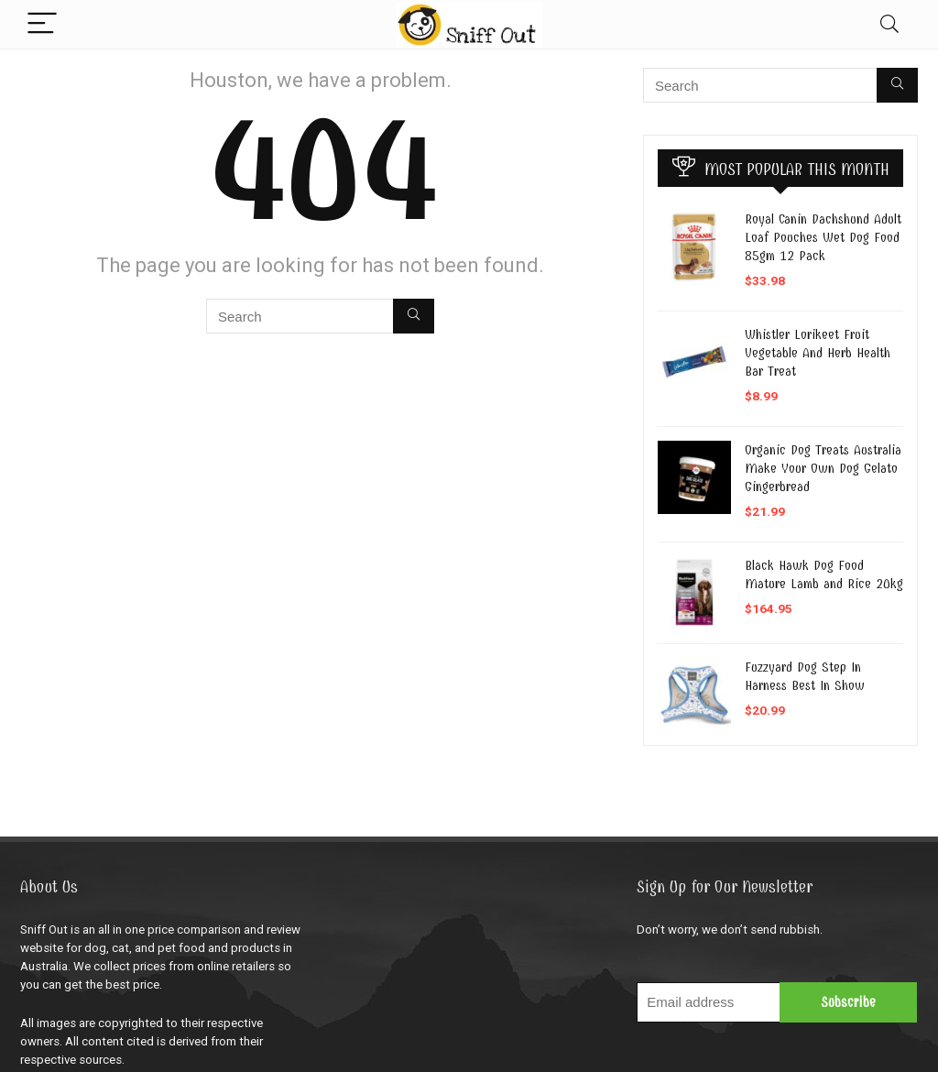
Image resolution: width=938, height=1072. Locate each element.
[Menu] (42, 24)
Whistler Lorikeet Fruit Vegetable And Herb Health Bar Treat (817, 352)
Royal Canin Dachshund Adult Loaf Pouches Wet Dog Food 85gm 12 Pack (823, 237)
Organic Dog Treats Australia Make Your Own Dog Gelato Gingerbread (823, 468)
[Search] (889, 24)
